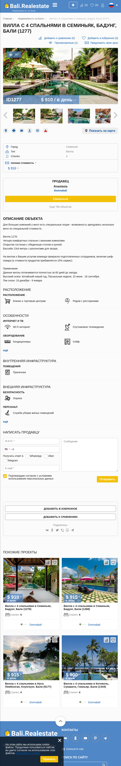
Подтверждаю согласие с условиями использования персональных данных (31, 470)
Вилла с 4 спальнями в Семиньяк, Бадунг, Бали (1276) (28, 601)
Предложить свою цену (104, 42)
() (86, 5)
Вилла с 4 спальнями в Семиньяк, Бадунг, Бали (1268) (87, 601)
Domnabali (60, 183)
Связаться (60, 192)
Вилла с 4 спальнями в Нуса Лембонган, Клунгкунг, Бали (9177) (28, 678)
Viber (51, 449)
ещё (5, 343)
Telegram (12, 453)
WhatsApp (36, 449)
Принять (49, 759)
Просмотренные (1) (66, 42)
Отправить (107, 472)
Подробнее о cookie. (28, 753)
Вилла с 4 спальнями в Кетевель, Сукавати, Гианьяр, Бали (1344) (86, 678)
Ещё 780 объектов (60, 200)
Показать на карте (102, 129)
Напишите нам (74, 742)
